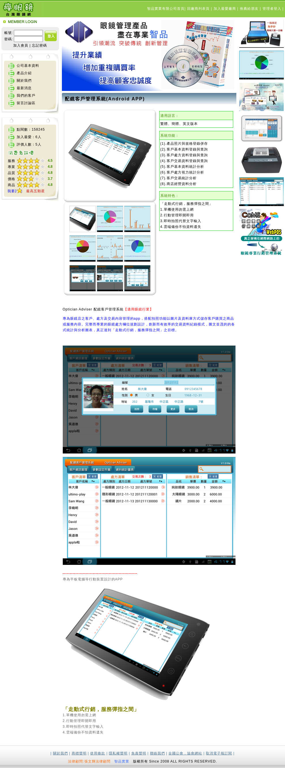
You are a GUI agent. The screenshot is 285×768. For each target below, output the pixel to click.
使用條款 (97, 753)
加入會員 (20, 45)
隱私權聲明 (118, 753)
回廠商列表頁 (199, 9)
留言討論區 (26, 103)
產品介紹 (24, 73)
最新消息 (24, 88)
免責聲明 (138, 753)
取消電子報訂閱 (219, 753)
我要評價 (14, 191)
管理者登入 (272, 9)
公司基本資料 (28, 66)
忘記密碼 (39, 45)
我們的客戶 (26, 96)
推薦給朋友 (250, 9)
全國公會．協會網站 (185, 753)
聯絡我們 (157, 753)
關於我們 (24, 81)
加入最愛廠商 (225, 9)
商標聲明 (79, 753)
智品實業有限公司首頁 (166, 9)
